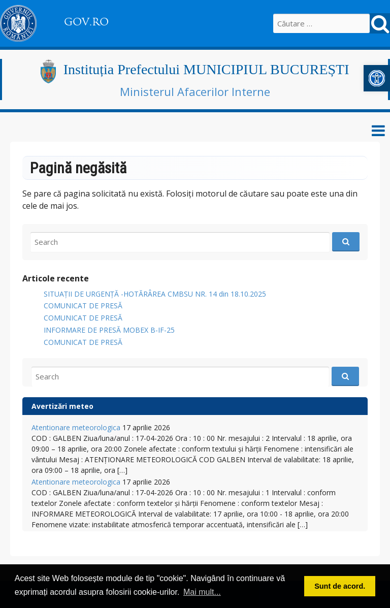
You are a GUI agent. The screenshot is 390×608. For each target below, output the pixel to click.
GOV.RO (86, 21)
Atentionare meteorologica (75, 427)
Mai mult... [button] (202, 592)
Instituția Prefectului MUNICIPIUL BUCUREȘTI (206, 69)
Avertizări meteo (62, 406)
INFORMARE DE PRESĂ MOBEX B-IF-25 (109, 330)
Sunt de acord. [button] (339, 586)
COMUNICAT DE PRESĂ (83, 305)
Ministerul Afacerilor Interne (195, 91)
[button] (377, 78)
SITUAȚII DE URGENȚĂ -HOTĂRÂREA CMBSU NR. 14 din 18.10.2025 (155, 294)
